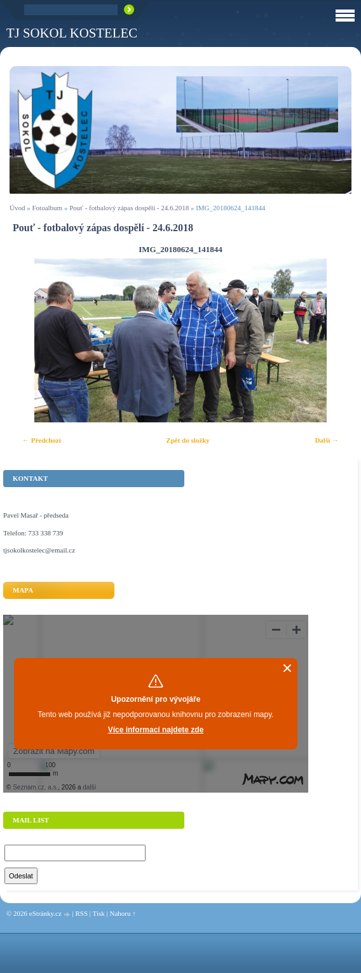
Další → (327, 440)
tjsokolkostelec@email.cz (39, 550)
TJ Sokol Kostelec (71, 32)
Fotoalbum (47, 207)
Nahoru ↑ (122, 913)
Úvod (17, 207)
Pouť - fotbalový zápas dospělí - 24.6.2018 (129, 207)
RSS (81, 913)
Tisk (99, 913)
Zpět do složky (187, 440)
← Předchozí (41, 440)
